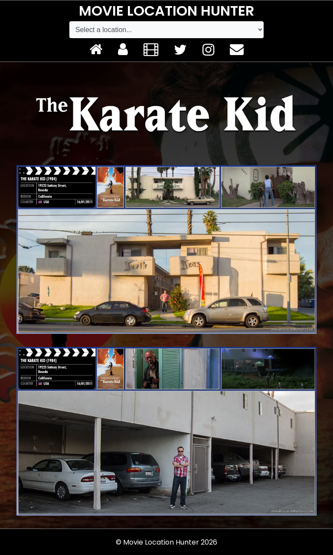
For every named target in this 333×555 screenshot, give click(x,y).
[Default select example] (166, 29)
